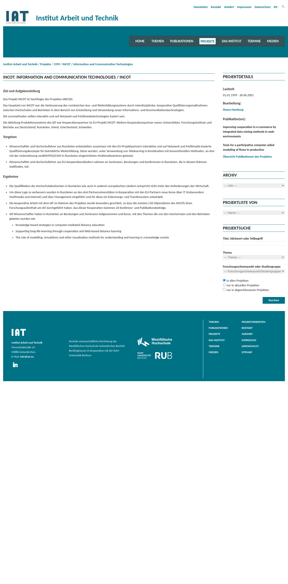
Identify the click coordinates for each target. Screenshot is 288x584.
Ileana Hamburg (233, 110)
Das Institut (231, 41)
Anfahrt (229, 7)
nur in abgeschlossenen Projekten (247, 290)
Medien (273, 41)
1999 (57, 64)
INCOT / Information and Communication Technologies (98, 64)
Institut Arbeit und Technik (20, 64)
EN (275, 7)
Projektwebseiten (253, 322)
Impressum (244, 7)
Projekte (208, 41)
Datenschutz (263, 7)
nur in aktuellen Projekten (242, 285)
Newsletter (201, 7)
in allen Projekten (237, 281)
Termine (254, 41)
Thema (227, 252)
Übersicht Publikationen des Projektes (247, 157)
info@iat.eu (27, 356)
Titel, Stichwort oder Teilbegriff (243, 238)
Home (139, 41)
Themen (158, 41)
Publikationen (181, 41)
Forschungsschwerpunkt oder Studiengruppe (251, 267)
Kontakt (216, 7)
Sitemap (247, 352)
